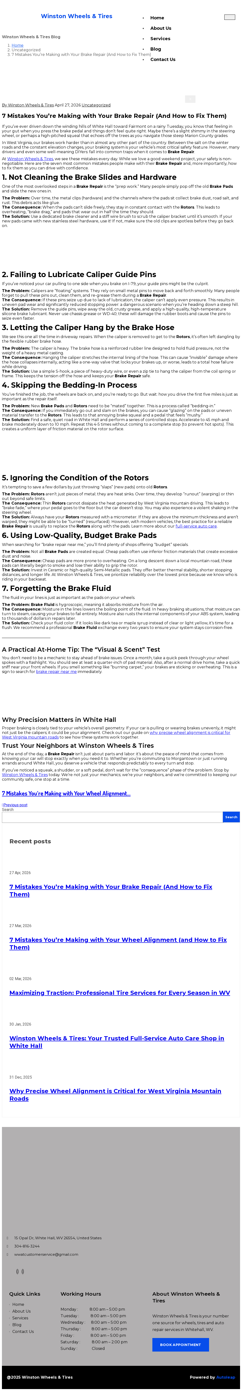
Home (157, 18)
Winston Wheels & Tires (30, 159)
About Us (160, 28)
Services (160, 38)
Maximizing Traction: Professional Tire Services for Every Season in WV (119, 992)
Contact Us (162, 59)
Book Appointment (180, 1345)
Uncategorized (96, 105)
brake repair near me (56, 671)
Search (8, 809)
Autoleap (225, 1377)
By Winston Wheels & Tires (28, 105)
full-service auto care (196, 526)
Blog (155, 49)
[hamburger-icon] (229, 17)
